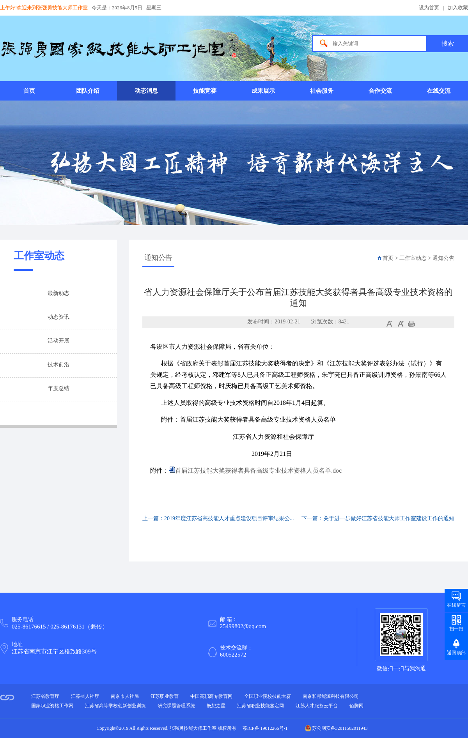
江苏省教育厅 (45, 696)
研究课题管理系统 (176, 705)
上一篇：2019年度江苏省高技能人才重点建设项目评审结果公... (218, 518)
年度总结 (58, 388)
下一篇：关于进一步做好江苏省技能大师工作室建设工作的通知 (377, 518)
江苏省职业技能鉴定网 (260, 705)
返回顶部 (456, 652)
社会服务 (321, 91)
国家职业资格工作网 (52, 705)
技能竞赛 (204, 91)
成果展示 (263, 91)
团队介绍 (87, 91)
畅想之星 (216, 705)
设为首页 (429, 8)
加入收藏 (458, 8)
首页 (29, 91)
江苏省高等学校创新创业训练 (115, 705)
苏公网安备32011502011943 (336, 728)
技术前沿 (58, 364)
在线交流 (438, 91)
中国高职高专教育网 (211, 696)
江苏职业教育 (165, 696)
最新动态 (58, 293)
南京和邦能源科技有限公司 (331, 696)
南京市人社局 (125, 696)
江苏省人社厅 (85, 696)
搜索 (447, 43)
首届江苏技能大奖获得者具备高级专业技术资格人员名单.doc (258, 470)
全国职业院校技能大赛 (267, 696)
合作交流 (380, 91)
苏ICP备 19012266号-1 (265, 728)
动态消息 (146, 91)
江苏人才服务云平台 (317, 705)
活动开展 (58, 341)
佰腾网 (356, 705)
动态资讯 (58, 317)
